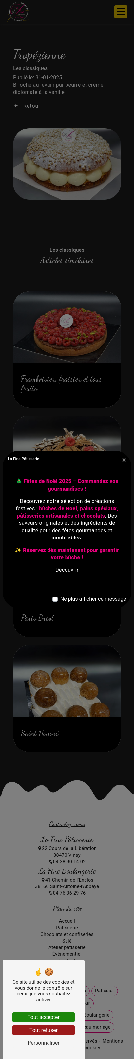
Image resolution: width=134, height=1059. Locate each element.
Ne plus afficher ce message (93, 599)
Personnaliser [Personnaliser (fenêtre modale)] (44, 1043)
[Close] (124, 460)
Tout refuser (43, 1030)
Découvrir (67, 570)
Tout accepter (44, 1017)
